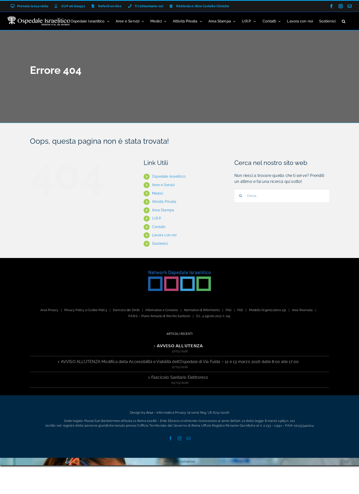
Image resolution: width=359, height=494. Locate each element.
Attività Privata (164, 202)
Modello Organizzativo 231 (267, 310)
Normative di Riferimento (202, 310)
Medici (157, 193)
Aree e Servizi (163, 185)
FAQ (229, 310)
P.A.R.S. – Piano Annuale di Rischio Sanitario (159, 316)
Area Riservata (302, 310)
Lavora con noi (164, 235)
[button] (343, 21)
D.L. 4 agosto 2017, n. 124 (213, 316)
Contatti (159, 227)
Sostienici (160, 244)
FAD (240, 310)
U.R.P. (157, 218)
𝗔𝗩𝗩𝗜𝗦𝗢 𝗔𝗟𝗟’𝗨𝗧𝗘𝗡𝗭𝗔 (180, 346)
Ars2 (149, 412)
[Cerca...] (281, 196)
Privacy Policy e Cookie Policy (85, 310)
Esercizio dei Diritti (126, 310)
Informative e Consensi (161, 310)
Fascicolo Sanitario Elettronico (179, 377)
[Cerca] (240, 196)
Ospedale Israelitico (168, 176)
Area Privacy (49, 310)
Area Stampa (163, 210)
